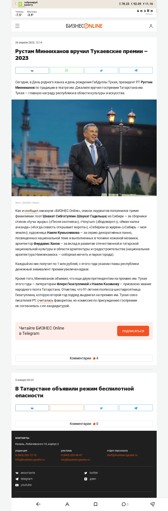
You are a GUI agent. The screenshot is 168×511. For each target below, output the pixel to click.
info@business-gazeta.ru (30, 459)
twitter (91, 473)
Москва (32, 11)
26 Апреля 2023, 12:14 (28, 42)
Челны (19, 11)
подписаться (133, 331)
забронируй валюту (30, 3)
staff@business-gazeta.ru (122, 455)
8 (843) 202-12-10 (25, 455)
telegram (24, 479)
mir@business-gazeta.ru (75, 459)
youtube (23, 485)
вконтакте (25, 473)
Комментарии (84, 358)
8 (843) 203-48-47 (71, 455)
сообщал (31, 211)
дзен (90, 479)
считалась (45, 300)
